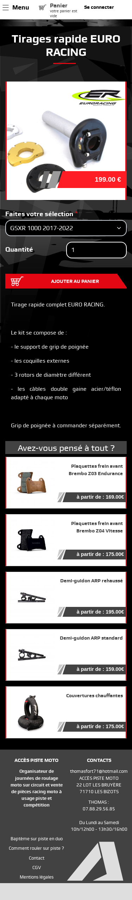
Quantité (19, 249)
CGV (36, 867)
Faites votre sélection (39, 214)
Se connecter (99, 7)
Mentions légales (37, 877)
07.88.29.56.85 (99, 808)
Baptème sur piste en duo (37, 838)
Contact (36, 858)
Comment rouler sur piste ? (36, 848)
